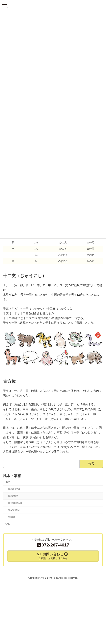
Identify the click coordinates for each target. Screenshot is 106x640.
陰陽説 (11, 517)
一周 (29, 294)
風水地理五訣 (15, 503)
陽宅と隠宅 (14, 510)
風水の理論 (14, 488)
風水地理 (13, 496)
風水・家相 (12, 476)
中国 (54, 294)
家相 (7, 524)
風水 (7, 481)
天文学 (64, 294)
